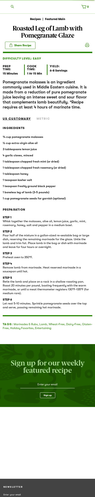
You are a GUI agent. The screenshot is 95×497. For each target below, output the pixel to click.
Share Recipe (20, 45)
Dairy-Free (73, 324)
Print (87, 45)
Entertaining (43, 328)
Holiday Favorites (21, 328)
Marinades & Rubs (26, 324)
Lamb (43, 324)
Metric (43, 118)
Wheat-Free (57, 324)
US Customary (17, 118)
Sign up (48, 395)
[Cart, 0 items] (86, 7)
